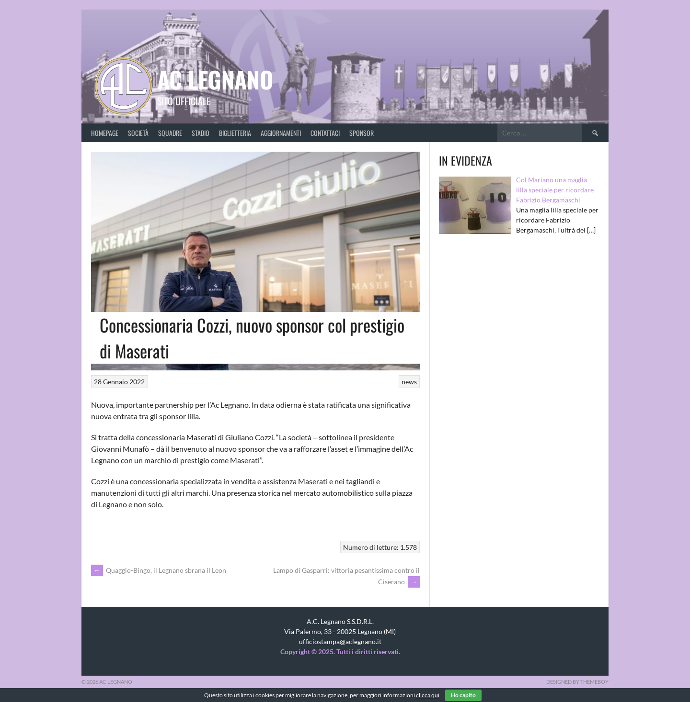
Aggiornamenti (281, 133)
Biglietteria (235, 133)
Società (138, 133)
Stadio (200, 133)
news (409, 382)
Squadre (170, 133)
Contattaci (325, 133)
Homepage (104, 133)
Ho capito (463, 695)
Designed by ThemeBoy (577, 682)
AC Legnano (215, 79)
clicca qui (427, 695)
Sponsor (361, 133)
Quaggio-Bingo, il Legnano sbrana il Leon (158, 570)
